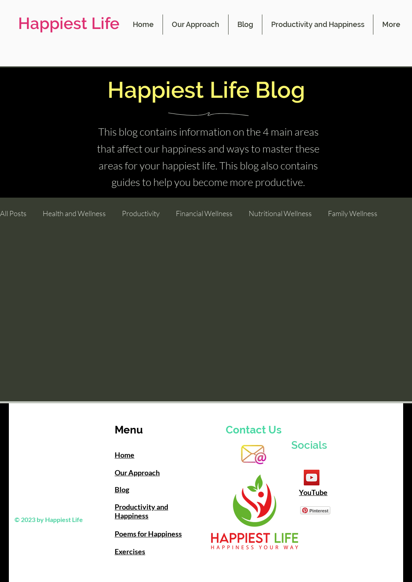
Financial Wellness (204, 213)
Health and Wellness (74, 213)
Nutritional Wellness (280, 213)
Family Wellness (352, 213)
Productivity (141, 213)
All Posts (13, 213)
